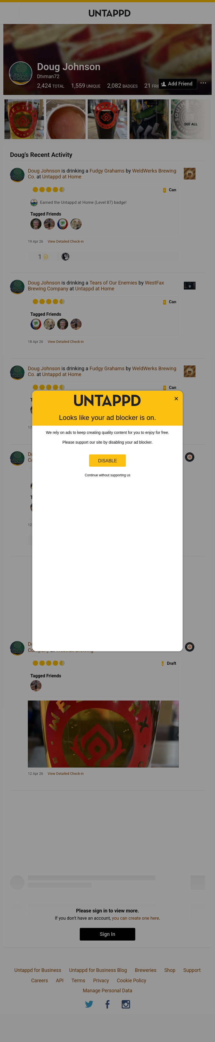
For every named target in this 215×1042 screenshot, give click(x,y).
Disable (107, 460)
